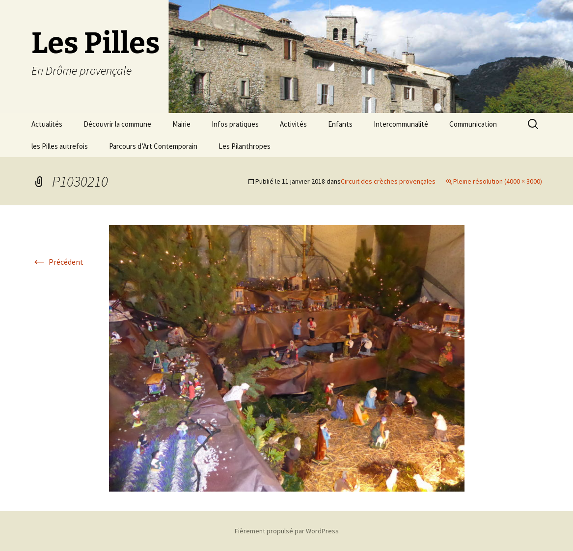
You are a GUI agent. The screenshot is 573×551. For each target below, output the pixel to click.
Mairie (181, 124)
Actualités (46, 124)
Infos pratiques (235, 124)
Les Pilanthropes (244, 146)
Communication (473, 124)
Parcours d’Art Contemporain (153, 146)
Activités (293, 124)
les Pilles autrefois (59, 146)
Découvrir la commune (117, 124)
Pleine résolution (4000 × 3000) (497, 181)
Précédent (57, 262)
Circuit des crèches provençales (388, 181)
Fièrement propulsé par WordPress (287, 530)
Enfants (340, 124)
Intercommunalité (401, 124)
